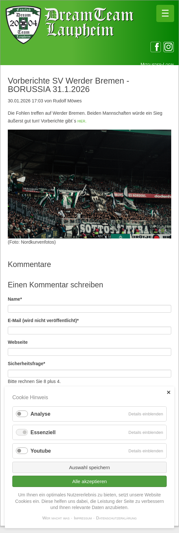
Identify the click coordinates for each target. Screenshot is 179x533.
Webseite (18, 342)
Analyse (40, 414)
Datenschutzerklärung (116, 518)
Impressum (83, 518)
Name (19, 298)
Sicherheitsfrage (26, 363)
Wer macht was (55, 518)
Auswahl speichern (89, 467)
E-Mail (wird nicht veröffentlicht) (43, 320)
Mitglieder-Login (157, 64)
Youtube (40, 451)
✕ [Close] (168, 392)
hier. (82, 120)
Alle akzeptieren (89, 481)
